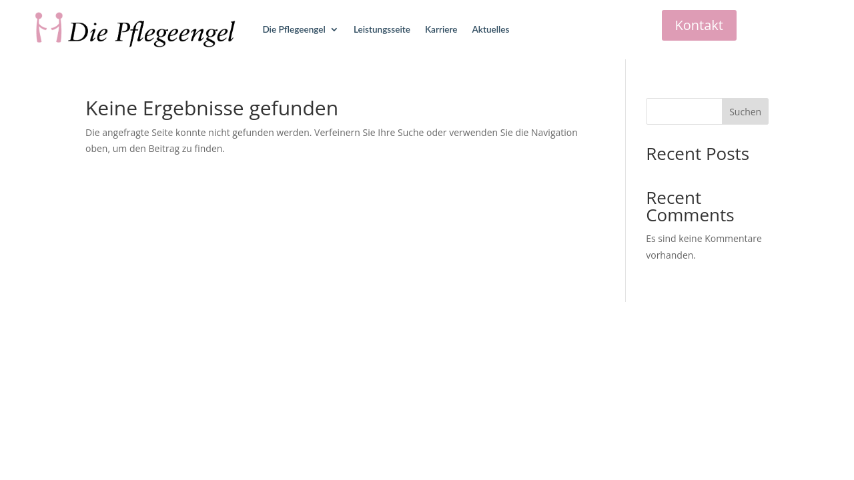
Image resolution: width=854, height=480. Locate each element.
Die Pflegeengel (293, 29)
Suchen (745, 111)
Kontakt (699, 25)
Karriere (441, 29)
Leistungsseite (382, 29)
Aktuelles (491, 29)
